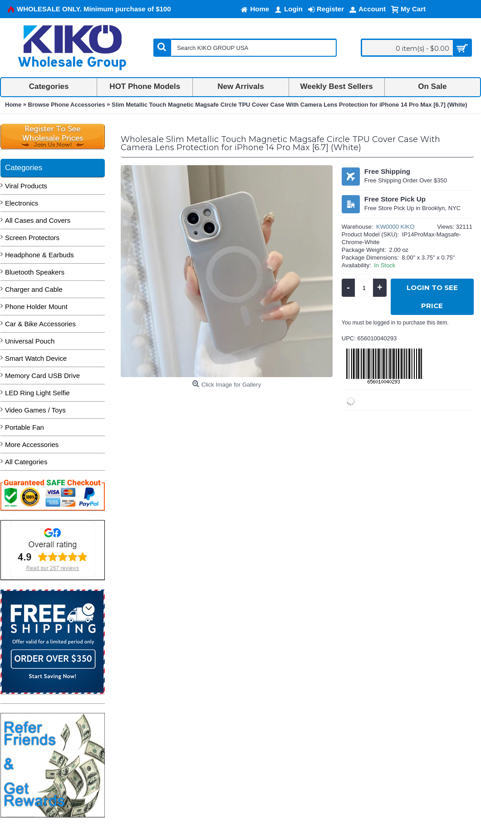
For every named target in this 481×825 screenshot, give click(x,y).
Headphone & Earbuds (39, 255)
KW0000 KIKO (395, 226)
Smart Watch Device (36, 358)
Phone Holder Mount (36, 306)
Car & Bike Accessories (40, 324)
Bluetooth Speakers (34, 272)
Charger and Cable (34, 289)
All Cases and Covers (37, 220)
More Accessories (32, 444)
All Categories (26, 462)
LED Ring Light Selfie (37, 393)
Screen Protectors (32, 237)
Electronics (21, 203)
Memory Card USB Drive (42, 375)
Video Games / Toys (35, 410)
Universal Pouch (29, 341)
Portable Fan (24, 427)
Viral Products (26, 186)
